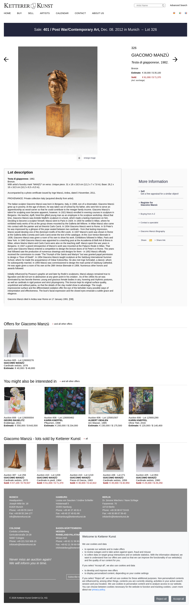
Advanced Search (178, 5)
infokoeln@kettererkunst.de (22, 544)
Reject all (161, 599)
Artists (45, 13)
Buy (19, 13)
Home (7, 13)
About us (98, 13)
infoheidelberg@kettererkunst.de (71, 548)
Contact (80, 13)
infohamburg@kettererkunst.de (71, 516)
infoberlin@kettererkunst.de (115, 516)
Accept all (178, 599)
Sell (31, 13)
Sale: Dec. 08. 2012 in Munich (87, 30)
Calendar (62, 13)
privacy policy (98, 589)
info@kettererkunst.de (20, 516)
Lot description (20, 172)
